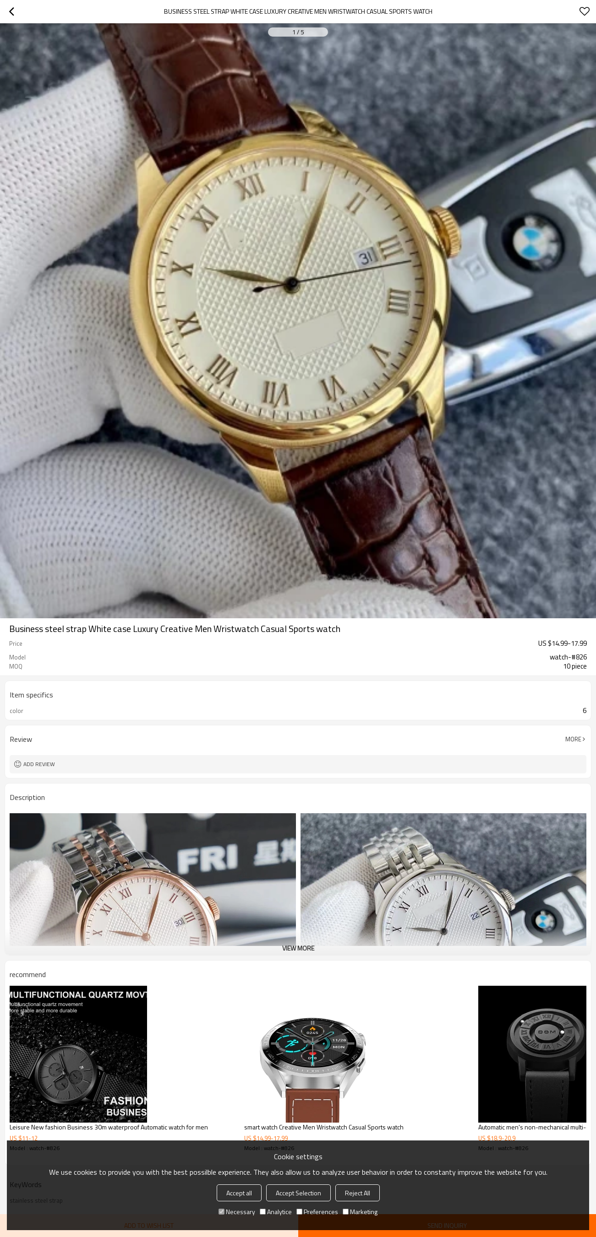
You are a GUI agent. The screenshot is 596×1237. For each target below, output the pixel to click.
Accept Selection (298, 1193)
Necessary (237, 1211)
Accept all (239, 1193)
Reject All (357, 1193)
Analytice (276, 1211)
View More (298, 948)
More (573, 739)
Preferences (317, 1211)
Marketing (360, 1211)
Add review (39, 764)
